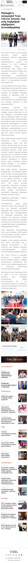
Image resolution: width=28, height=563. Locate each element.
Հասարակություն (7, 5)
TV (24, 2)
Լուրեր (21, 5)
